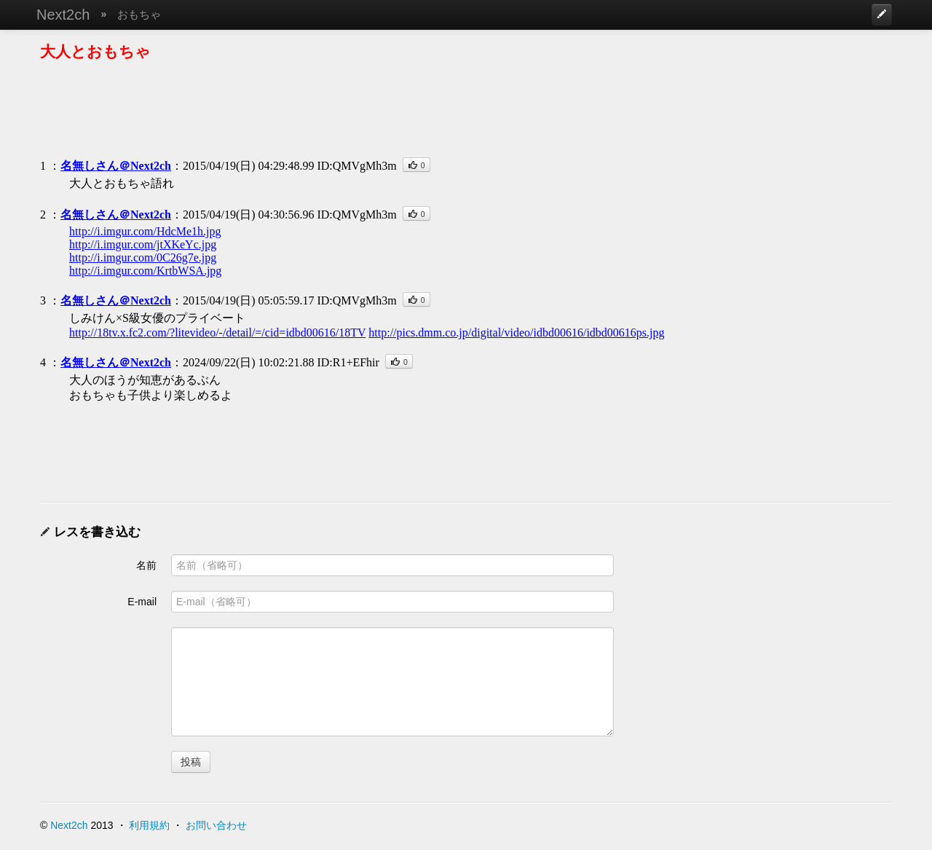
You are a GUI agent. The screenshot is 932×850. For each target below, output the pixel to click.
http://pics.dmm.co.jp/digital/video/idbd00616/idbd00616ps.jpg (516, 332)
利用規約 (149, 825)
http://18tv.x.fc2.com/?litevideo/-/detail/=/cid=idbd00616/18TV (217, 332)
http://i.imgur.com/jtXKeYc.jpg (142, 244)
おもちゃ (139, 14)
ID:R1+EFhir (348, 362)
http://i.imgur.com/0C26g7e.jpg (142, 257)
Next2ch (63, 15)
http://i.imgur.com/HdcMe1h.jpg (145, 231)
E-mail (142, 601)
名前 (146, 565)
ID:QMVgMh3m (356, 166)
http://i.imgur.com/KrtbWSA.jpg (145, 270)
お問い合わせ (216, 825)
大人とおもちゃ (95, 51)
